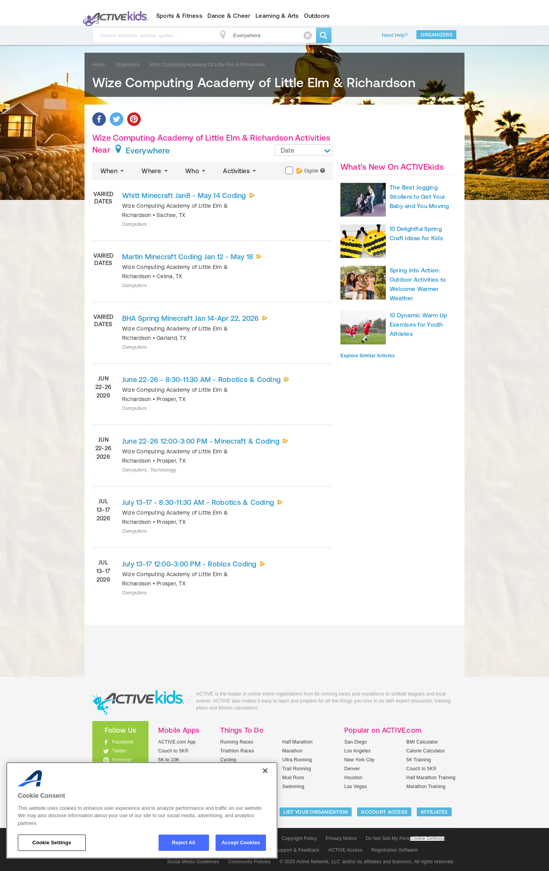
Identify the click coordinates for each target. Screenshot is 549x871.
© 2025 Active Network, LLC (310, 861)
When (112, 170)
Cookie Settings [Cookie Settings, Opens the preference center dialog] (51, 842)
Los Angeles (357, 751)
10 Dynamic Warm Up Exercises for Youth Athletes (418, 324)
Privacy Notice (341, 838)
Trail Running (296, 768)
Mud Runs (293, 777)
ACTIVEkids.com (114, 15)
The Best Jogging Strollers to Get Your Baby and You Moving (419, 196)
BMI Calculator (422, 742)
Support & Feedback (297, 850)
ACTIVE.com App (177, 742)
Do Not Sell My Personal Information (405, 838)
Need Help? (394, 35)
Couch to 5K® (173, 751)
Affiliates (434, 812)
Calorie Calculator (425, 751)
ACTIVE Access (345, 850)
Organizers (436, 35)
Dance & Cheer (228, 15)
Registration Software (394, 850)
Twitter (119, 751)
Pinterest (121, 760)
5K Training (418, 760)
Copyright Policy (299, 838)
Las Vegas (355, 786)
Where (155, 170)
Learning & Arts (277, 15)
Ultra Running (297, 760)
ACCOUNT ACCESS (384, 812)
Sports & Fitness (179, 15)
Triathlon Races (237, 751)
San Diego (355, 742)
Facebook (122, 742)
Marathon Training (425, 786)
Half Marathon (297, 742)
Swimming (293, 786)
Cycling (228, 760)
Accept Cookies (240, 842)
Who (196, 170)
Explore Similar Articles (367, 355)
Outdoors (317, 15)
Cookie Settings (427, 839)
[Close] (265, 770)
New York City (359, 760)
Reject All (183, 842)
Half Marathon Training (431, 777)
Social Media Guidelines (193, 861)
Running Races (236, 742)
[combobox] (303, 150)
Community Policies (249, 861)
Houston (353, 777)
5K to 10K (169, 760)
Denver (352, 768)
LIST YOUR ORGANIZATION (315, 812)
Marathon (292, 751)
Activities (240, 170)
